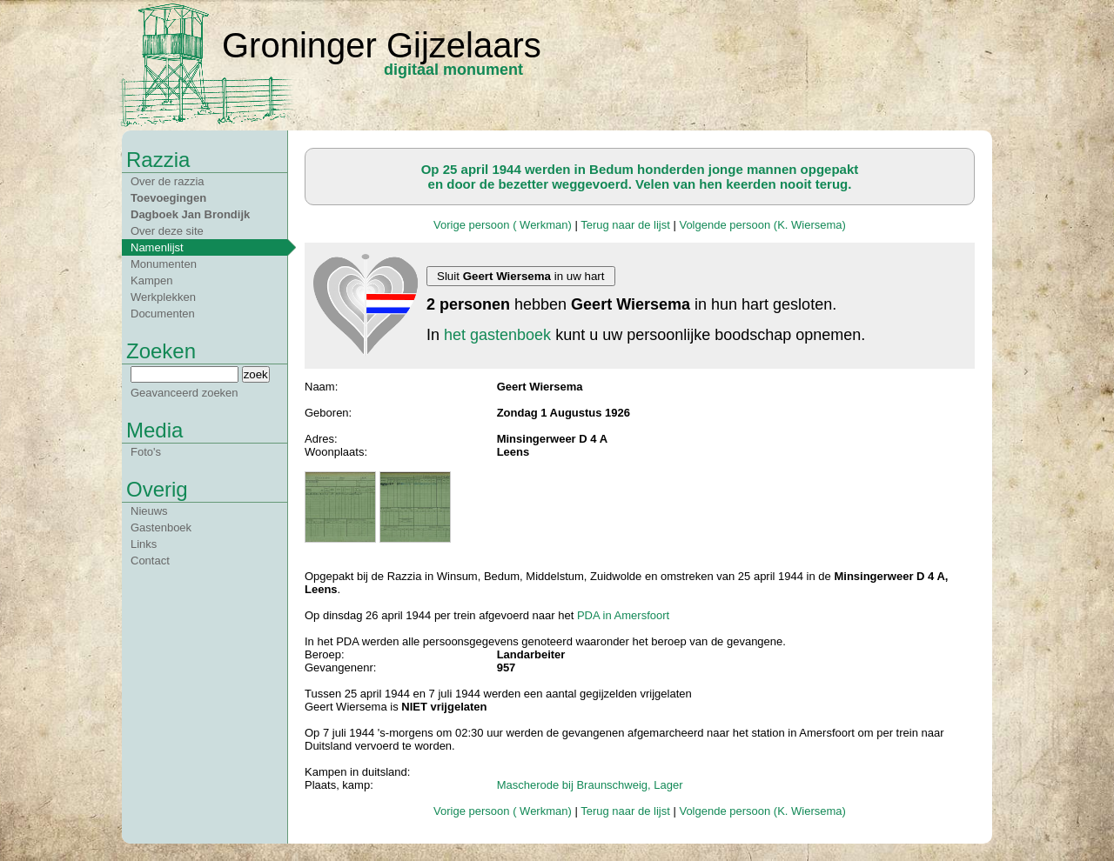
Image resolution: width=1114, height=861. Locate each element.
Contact (150, 560)
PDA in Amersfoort (623, 615)
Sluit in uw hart (521, 276)
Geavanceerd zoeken (184, 392)
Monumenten (164, 263)
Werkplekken (163, 297)
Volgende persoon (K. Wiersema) (762, 224)
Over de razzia (168, 181)
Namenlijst (157, 247)
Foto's (146, 451)
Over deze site (167, 230)
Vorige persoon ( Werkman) (502, 224)
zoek (256, 374)
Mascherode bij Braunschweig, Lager (590, 784)
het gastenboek (497, 335)
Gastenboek (161, 527)
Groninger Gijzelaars (381, 45)
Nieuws (149, 510)
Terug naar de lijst (625, 224)
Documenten (163, 313)
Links (144, 544)
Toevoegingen (168, 197)
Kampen (151, 280)
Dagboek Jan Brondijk (190, 214)
